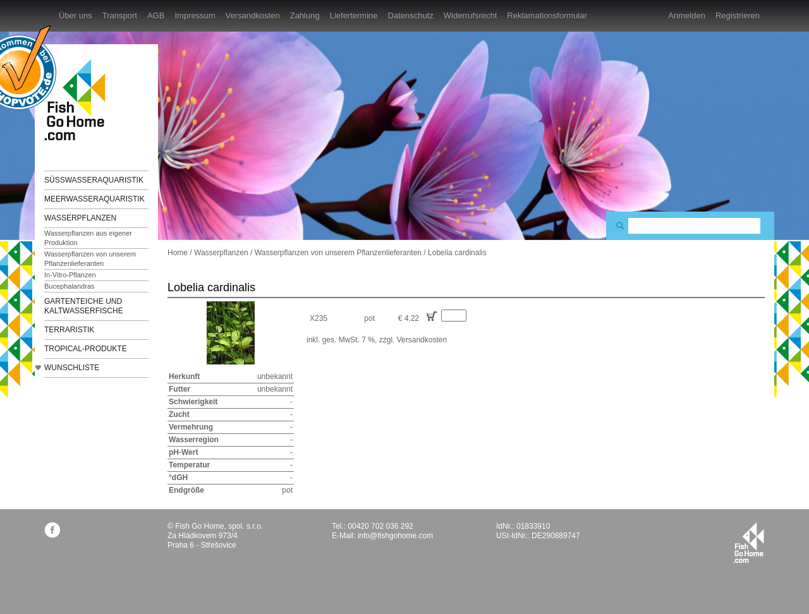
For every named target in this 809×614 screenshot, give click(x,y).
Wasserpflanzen (80, 218)
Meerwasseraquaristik (94, 199)
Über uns (75, 15)
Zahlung (305, 15)
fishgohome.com (749, 542)
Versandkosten (253, 15)
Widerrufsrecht (470, 15)
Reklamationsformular (547, 15)
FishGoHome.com (79, 99)
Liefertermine (354, 15)
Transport (119, 15)
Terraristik (69, 329)
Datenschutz (411, 15)
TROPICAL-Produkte (85, 348)
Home (177, 252)
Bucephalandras (69, 286)
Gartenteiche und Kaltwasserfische (83, 306)
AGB (155, 15)
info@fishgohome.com (396, 535)
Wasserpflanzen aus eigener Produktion (88, 237)
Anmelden (686, 15)
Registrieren (737, 15)
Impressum (194, 15)
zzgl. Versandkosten (413, 339)
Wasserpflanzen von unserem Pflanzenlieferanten (90, 258)
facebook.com (52, 530)
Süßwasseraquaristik (93, 180)
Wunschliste (71, 367)
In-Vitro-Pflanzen (70, 275)
